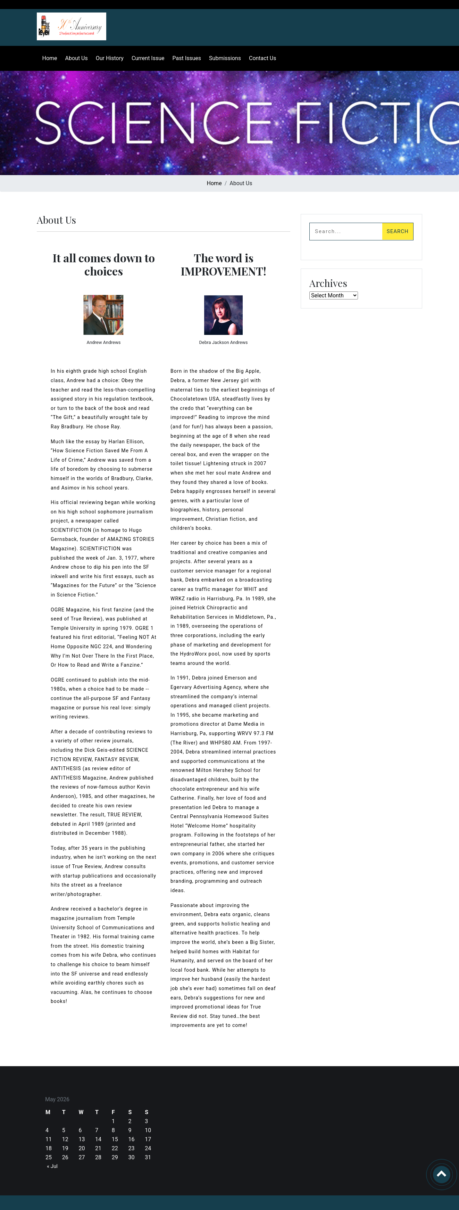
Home (47, 58)
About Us (73, 58)
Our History (107, 58)
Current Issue (145, 58)
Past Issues (184, 58)
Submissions (223, 58)
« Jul (52, 1166)
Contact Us (260, 58)
